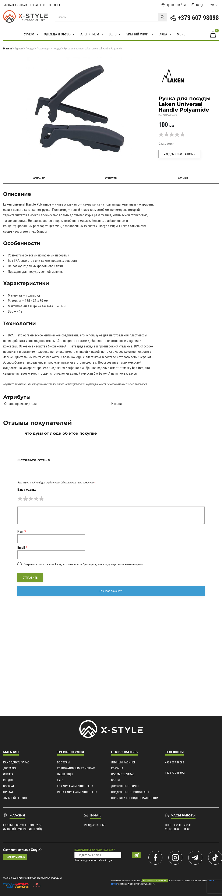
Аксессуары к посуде (49, 48)
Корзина (117, 768)
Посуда (30, 48)
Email (22, 548)
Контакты (54, 5)
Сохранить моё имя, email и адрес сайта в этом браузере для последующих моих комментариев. (84, 564)
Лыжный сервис (15, 798)
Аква (165, 34)
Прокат (33, 5)
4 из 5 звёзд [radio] (36, 498)
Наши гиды (65, 774)
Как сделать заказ (16, 762)
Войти (115, 780)
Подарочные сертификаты (130, 792)
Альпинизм (92, 34)
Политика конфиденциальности (134, 798)
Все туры (63, 762)
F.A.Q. (60, 780)
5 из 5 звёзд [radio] (41, 498)
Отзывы (183, 178)
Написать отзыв (15, 856)
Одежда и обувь (59, 34)
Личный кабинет (123, 762)
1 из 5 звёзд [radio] (20, 498)
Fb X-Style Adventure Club (75, 786)
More (181, 34)
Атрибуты (111, 178)
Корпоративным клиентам (76, 768)
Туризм (30, 34)
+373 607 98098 (174, 762)
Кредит (8, 780)
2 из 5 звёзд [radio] (25, 498)
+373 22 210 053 (175, 772)
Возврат (8, 786)
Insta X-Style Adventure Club (77, 792)
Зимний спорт (140, 34)
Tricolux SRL (33, 878)
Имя (21, 531)
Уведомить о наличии (179, 154)
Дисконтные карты (125, 786)
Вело (115, 34)
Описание (39, 178)
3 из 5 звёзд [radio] (31, 498)
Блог (43, 5)
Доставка (10, 768)
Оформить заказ (122, 774)
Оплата (8, 774)
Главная (7, 48)
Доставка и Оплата (15, 5)
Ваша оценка (26, 489)
